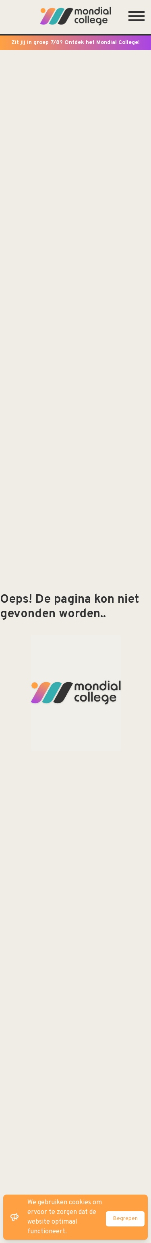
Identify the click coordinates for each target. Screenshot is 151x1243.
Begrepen (125, 1218)
